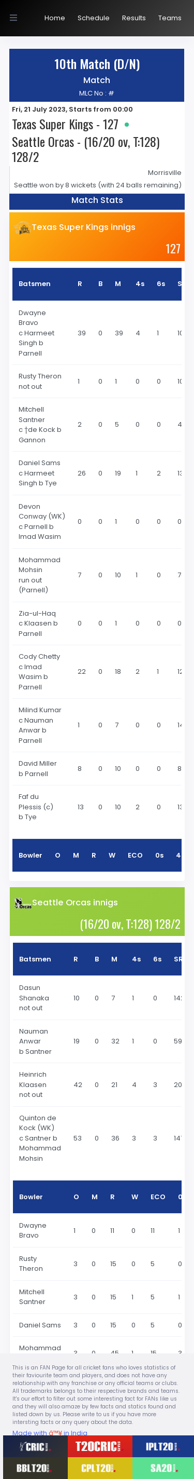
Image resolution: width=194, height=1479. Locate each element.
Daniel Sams (40, 463)
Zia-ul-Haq (38, 613)
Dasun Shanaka (35, 993)
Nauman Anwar (33, 1036)
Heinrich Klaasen (33, 1079)
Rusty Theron (41, 376)
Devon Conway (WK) (42, 511)
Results (134, 18)
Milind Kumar (41, 710)
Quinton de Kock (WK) (37, 1123)
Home (54, 18)
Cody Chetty (40, 656)
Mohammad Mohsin (40, 565)
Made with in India (49, 1433)
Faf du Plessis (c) (36, 802)
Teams (170, 18)
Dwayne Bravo (32, 318)
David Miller (38, 763)
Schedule (94, 18)
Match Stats (97, 200)
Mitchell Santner (33, 414)
